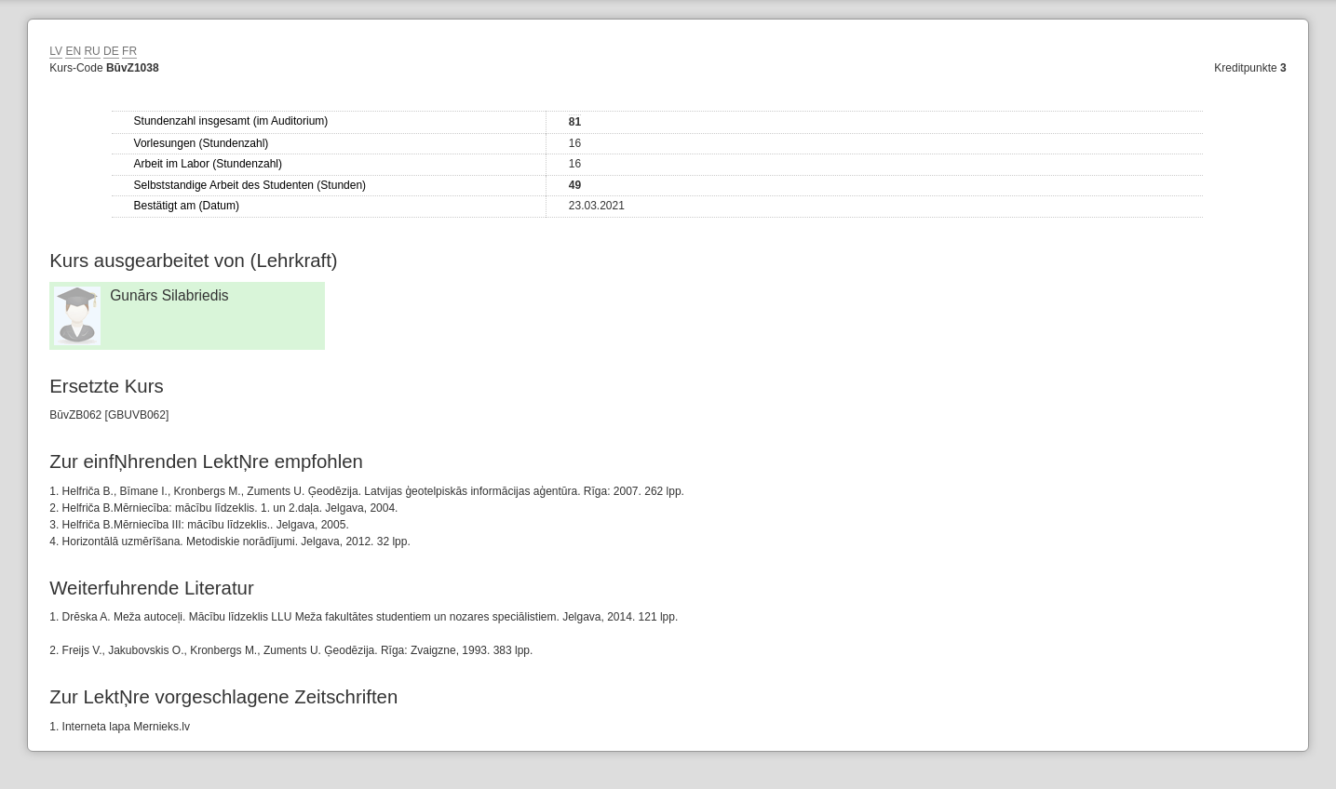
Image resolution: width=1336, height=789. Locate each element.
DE (111, 51)
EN (73, 51)
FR (129, 51)
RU (92, 51)
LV (55, 51)
